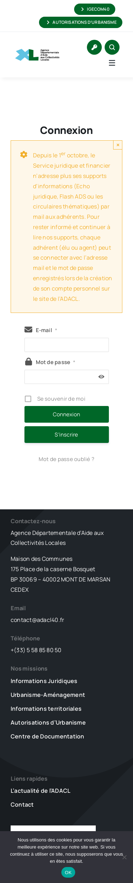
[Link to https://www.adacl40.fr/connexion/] (94, 47)
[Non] (124, 857)
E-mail (46, 330)
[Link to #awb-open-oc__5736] (112, 62)
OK (68, 872)
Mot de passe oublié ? (66, 459)
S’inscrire (66, 434)
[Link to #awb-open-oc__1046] (112, 47)
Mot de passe (56, 362)
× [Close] (118, 145)
